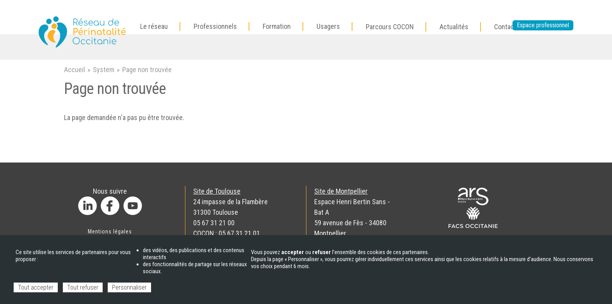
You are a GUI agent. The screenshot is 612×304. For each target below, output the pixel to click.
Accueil (74, 69)
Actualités (453, 27)
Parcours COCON (390, 27)
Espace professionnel (543, 25)
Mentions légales (110, 231)
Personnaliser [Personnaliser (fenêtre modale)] (129, 287)
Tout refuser (82, 287)
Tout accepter (35, 287)
